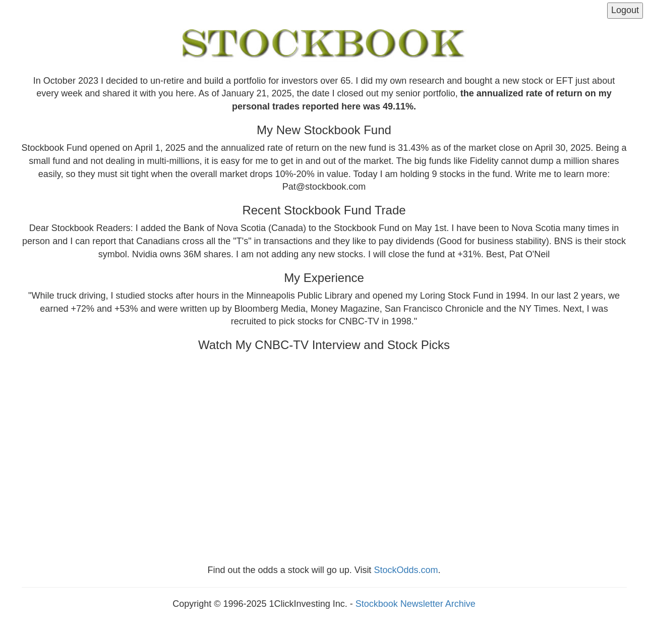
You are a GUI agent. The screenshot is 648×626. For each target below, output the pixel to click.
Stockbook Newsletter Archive (416, 604)
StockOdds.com (406, 570)
